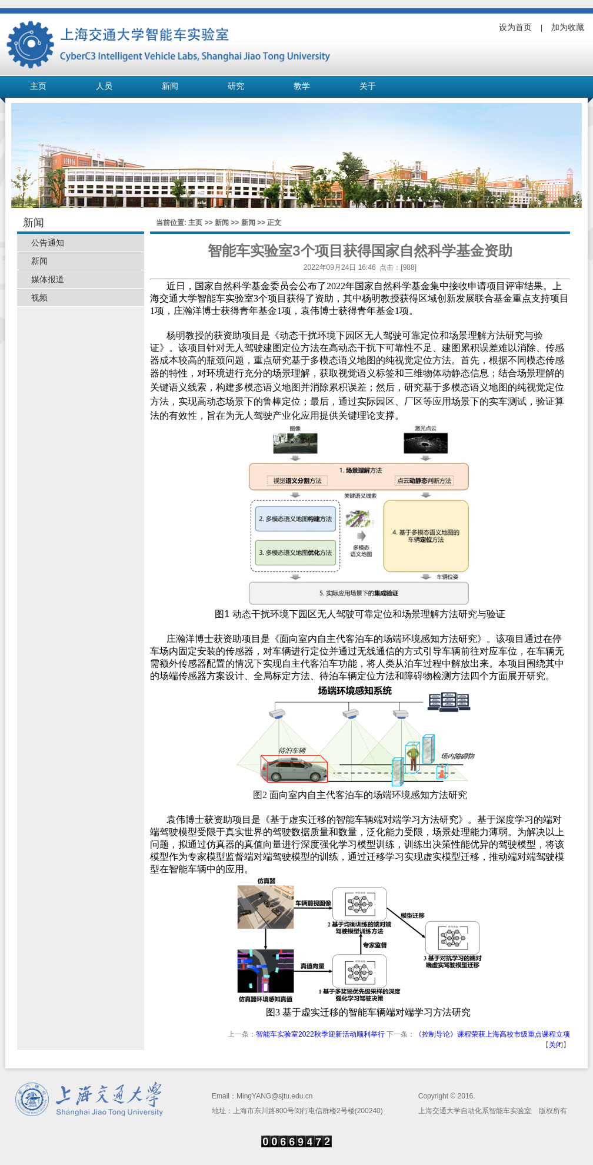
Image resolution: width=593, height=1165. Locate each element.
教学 (302, 86)
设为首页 (515, 27)
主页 (38, 86)
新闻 (170, 86)
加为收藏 (567, 27)
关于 (367, 86)
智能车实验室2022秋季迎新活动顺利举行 (320, 1034)
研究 (236, 86)
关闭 (556, 1045)
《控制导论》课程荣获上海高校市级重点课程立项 (492, 1034)
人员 (104, 86)
